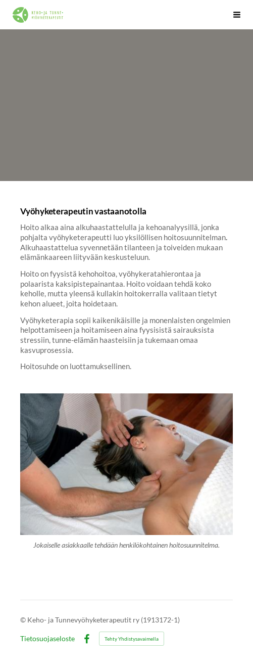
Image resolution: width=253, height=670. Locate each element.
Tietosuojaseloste (47, 638)
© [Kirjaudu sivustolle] (23, 619)
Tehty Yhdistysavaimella (132, 639)
